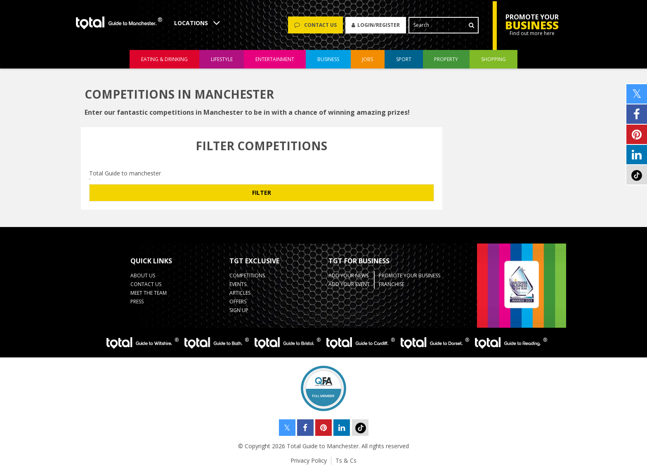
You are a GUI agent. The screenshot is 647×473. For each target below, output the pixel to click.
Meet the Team (148, 292)
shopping (493, 59)
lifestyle (222, 59)
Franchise (391, 284)
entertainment (274, 59)
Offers (237, 301)
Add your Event (349, 284)
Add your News (348, 275)
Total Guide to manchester (261, 173)
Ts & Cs (346, 460)
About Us (142, 275)
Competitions (247, 275)
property (446, 59)
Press (137, 301)
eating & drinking (164, 59)
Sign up (238, 310)
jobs (367, 59)
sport (403, 59)
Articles (239, 292)
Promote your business (409, 275)
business (328, 59)
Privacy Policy (308, 460)
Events (237, 284)
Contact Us (145, 284)
